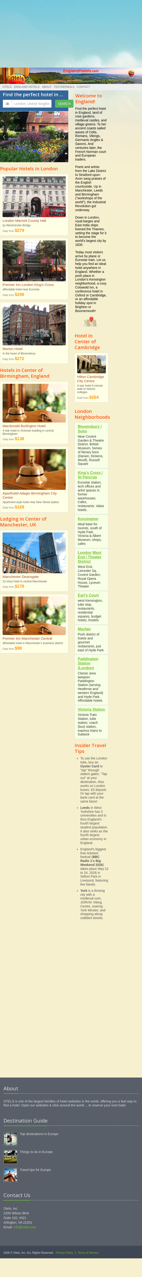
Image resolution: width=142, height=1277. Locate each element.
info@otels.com (25, 1227)
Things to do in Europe (36, 1152)
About (47, 87)
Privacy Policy (64, 1252)
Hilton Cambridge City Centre (90, 379)
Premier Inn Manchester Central (27, 638)
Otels (7, 87)
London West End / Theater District (89, 557)
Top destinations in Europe (39, 1134)
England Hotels (26, 87)
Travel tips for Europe (35, 1170)
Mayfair (84, 629)
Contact (83, 87)
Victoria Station (91, 709)
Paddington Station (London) (88, 663)
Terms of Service (88, 1252)
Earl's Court (88, 595)
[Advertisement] (71, 32)
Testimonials (64, 87)
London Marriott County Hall (24, 221)
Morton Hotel (13, 349)
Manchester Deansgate (21, 577)
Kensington (88, 519)
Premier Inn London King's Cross (28, 285)
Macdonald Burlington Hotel (24, 426)
